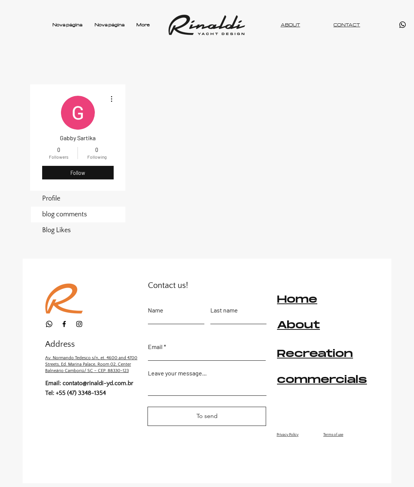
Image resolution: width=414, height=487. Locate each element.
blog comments (64, 214)
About (298, 325)
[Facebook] (64, 324)
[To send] (207, 416)
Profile (51, 198)
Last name (224, 310)
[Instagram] (79, 324)
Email (155, 347)
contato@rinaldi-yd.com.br (97, 383)
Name (155, 310)
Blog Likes (56, 230)
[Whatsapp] (402, 25)
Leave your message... (177, 373)
